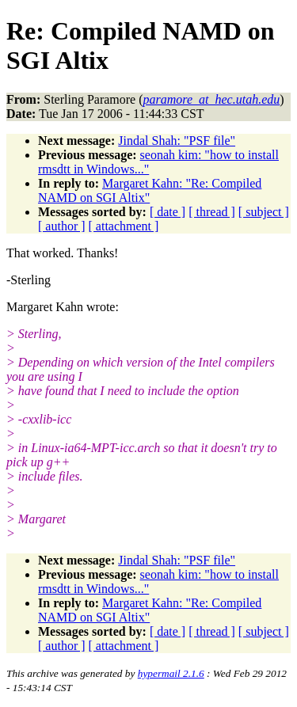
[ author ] (62, 226)
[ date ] (167, 212)
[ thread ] (211, 212)
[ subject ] (263, 212)
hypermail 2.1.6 (171, 673)
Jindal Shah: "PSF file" (176, 140)
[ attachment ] (124, 226)
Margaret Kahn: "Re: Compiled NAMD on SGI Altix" (149, 190)
